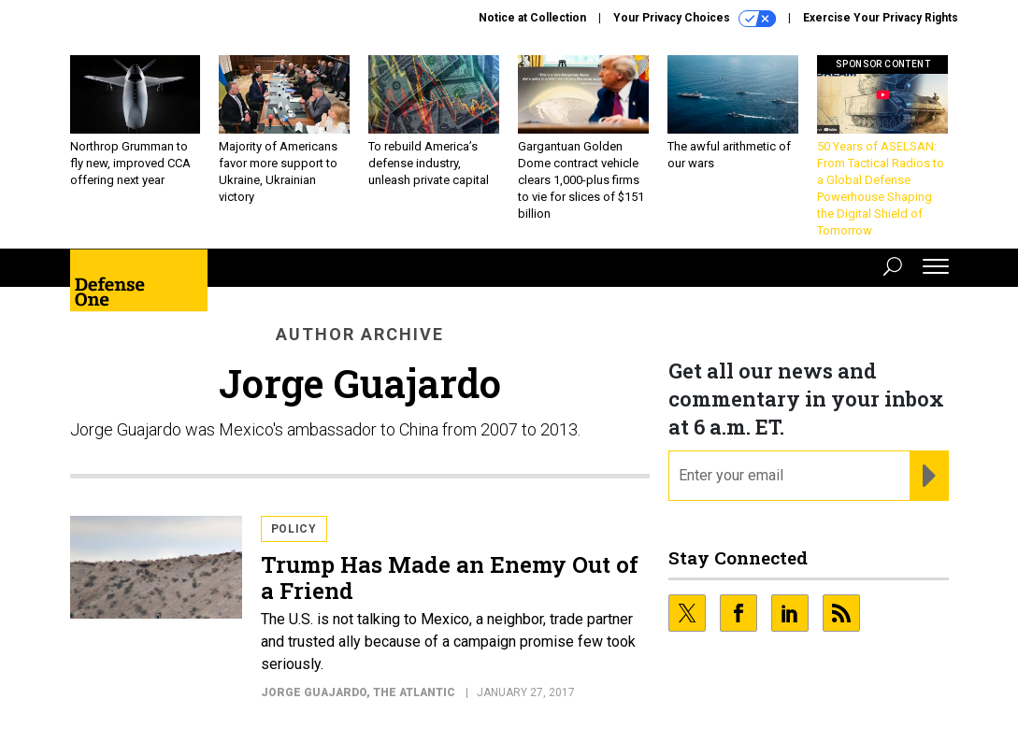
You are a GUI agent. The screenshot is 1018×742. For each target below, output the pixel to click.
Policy (294, 528)
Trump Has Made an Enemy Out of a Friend (449, 577)
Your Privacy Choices (694, 18)
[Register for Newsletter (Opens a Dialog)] (929, 475)
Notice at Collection (532, 17)
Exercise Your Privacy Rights (880, 17)
